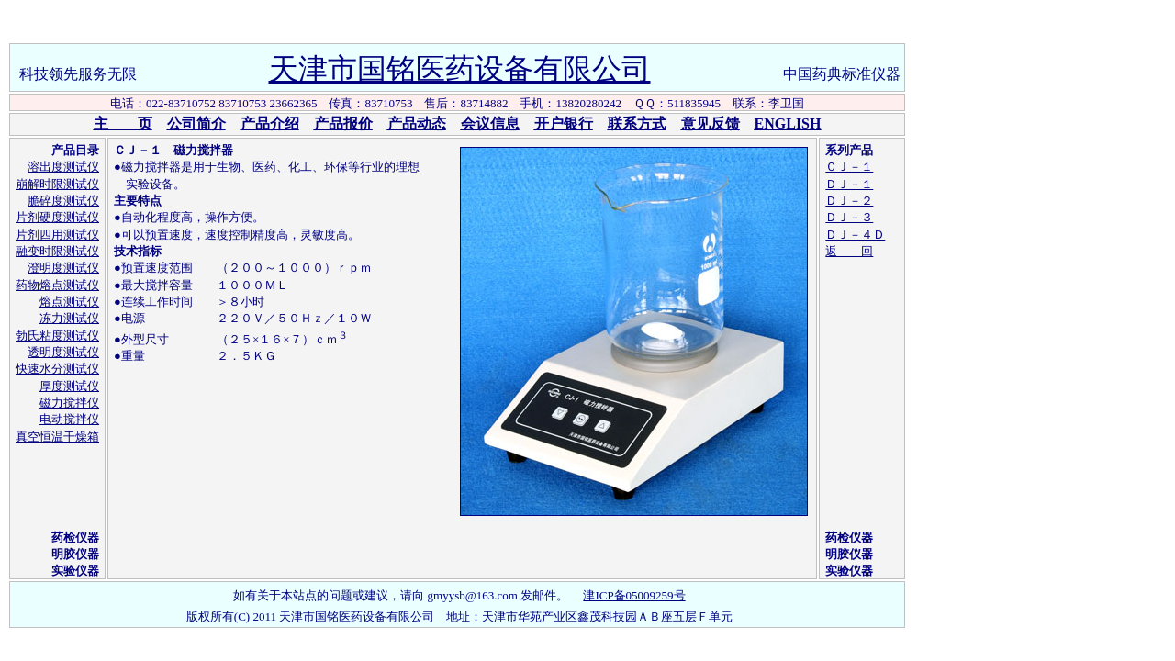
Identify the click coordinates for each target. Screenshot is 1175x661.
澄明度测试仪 (63, 267)
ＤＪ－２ (849, 200)
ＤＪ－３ (849, 217)
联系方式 (637, 123)
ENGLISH (788, 123)
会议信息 (490, 123)
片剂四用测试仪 (57, 234)
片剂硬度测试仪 (57, 217)
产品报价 (343, 123)
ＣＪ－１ (849, 167)
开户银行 (563, 123)
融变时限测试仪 (57, 251)
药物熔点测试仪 (57, 285)
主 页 (123, 123)
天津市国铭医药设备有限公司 (460, 68)
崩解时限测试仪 (57, 184)
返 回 (849, 251)
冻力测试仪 (69, 318)
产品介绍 (270, 123)
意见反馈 (710, 123)
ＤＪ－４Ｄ (855, 234)
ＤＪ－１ (849, 184)
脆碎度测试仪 (63, 200)
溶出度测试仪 (63, 167)
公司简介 (196, 123)
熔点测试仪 (69, 301)
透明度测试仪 (63, 352)
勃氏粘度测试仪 (57, 335)
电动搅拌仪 (69, 419)
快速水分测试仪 (57, 368)
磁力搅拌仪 (69, 402)
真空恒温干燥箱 (57, 436)
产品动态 (416, 123)
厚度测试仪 (69, 386)
